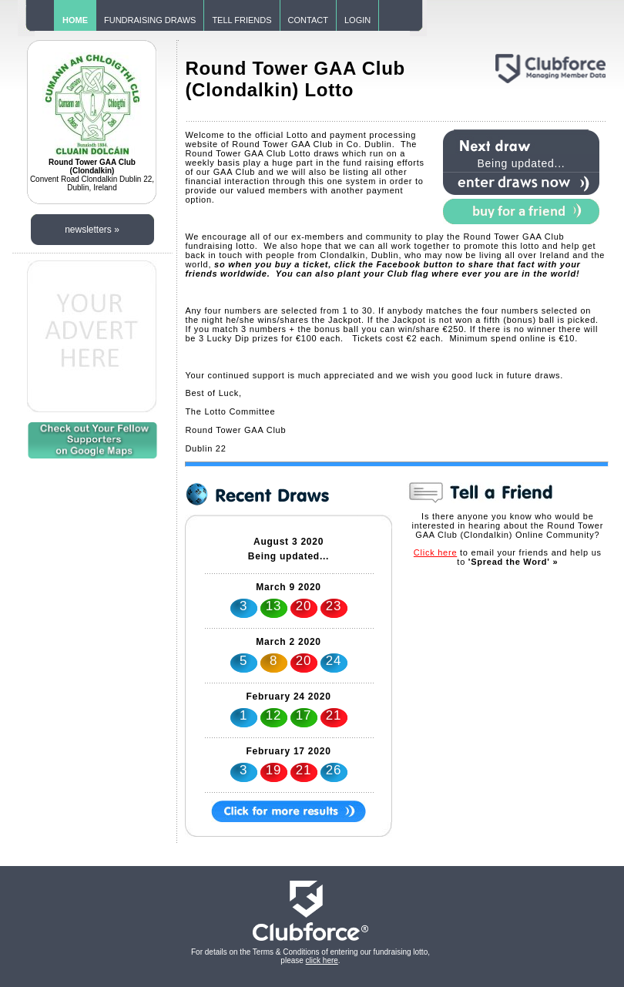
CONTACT (308, 20)
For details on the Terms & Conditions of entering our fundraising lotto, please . (310, 956)
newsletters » (92, 229)
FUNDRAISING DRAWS (150, 20)
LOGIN (357, 20)
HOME (75, 20)
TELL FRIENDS (241, 20)
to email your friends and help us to (508, 557)
